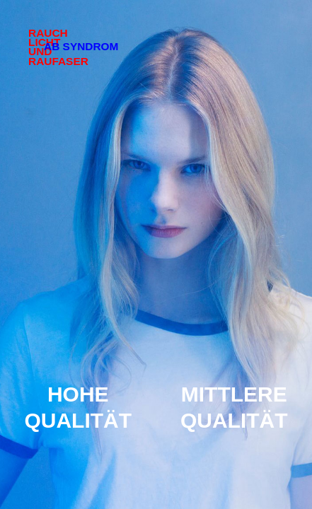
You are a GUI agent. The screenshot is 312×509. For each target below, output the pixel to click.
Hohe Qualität (78, 407)
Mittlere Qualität (234, 407)
